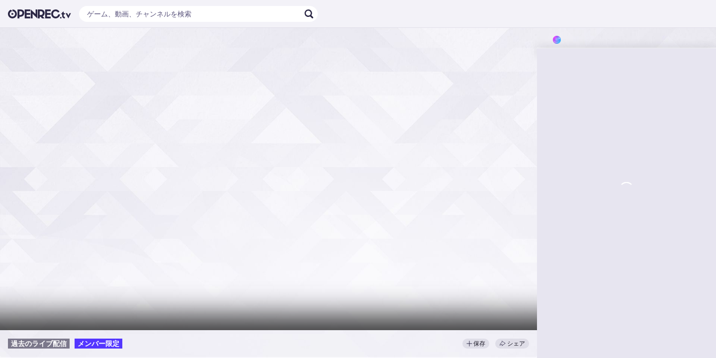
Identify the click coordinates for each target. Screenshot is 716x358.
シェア (512, 343)
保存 (475, 343)
